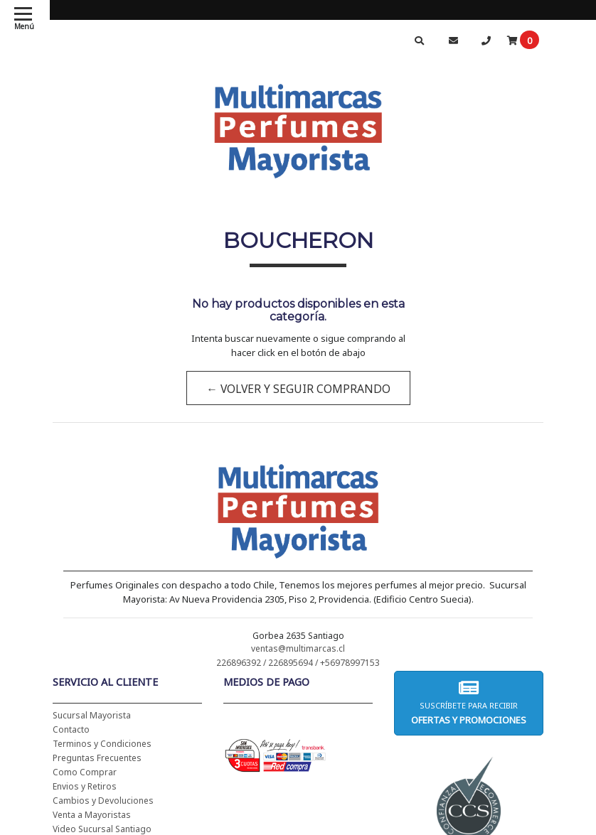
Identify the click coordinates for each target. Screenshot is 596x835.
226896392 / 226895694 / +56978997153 (298, 663)
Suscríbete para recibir (468, 702)
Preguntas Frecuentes (97, 758)
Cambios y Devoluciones (103, 800)
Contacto (71, 729)
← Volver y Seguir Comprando (298, 389)
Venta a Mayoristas (92, 815)
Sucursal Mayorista (92, 715)
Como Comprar (85, 772)
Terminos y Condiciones (102, 744)
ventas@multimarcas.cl (298, 648)
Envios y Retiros (85, 786)
